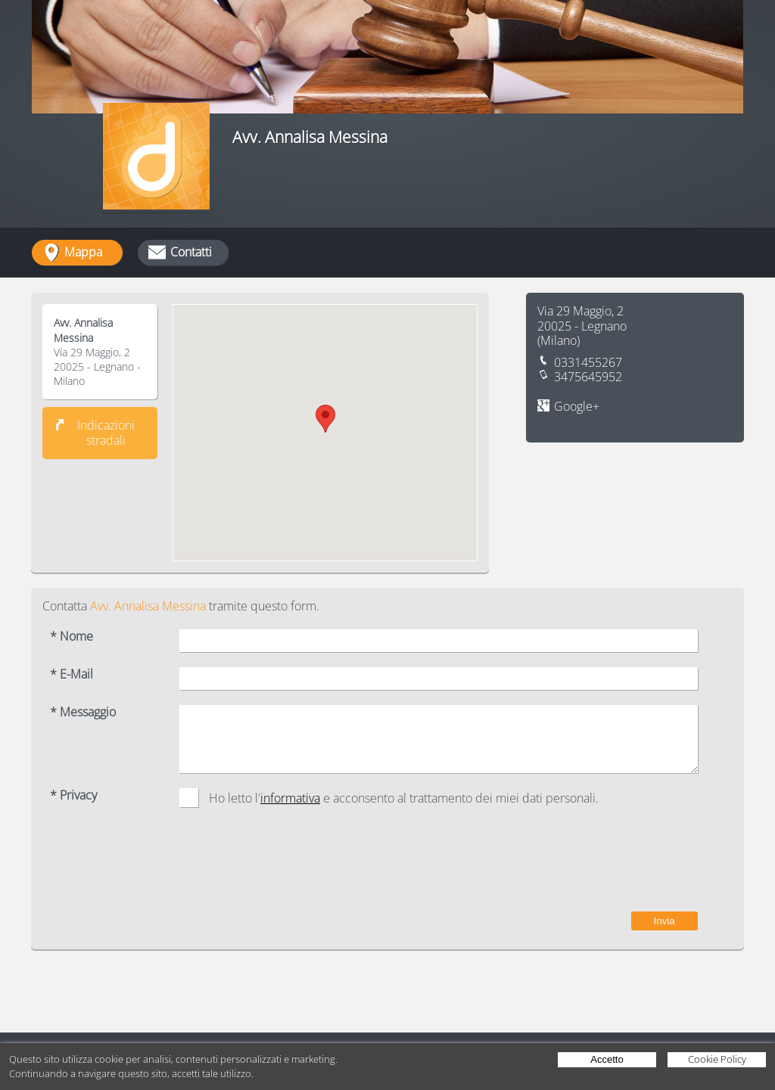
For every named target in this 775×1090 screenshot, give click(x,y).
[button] (325, 419)
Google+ (576, 406)
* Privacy (73, 795)
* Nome (71, 636)
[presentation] (583, 866)
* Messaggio (83, 712)
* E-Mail (71, 674)
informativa (290, 798)
